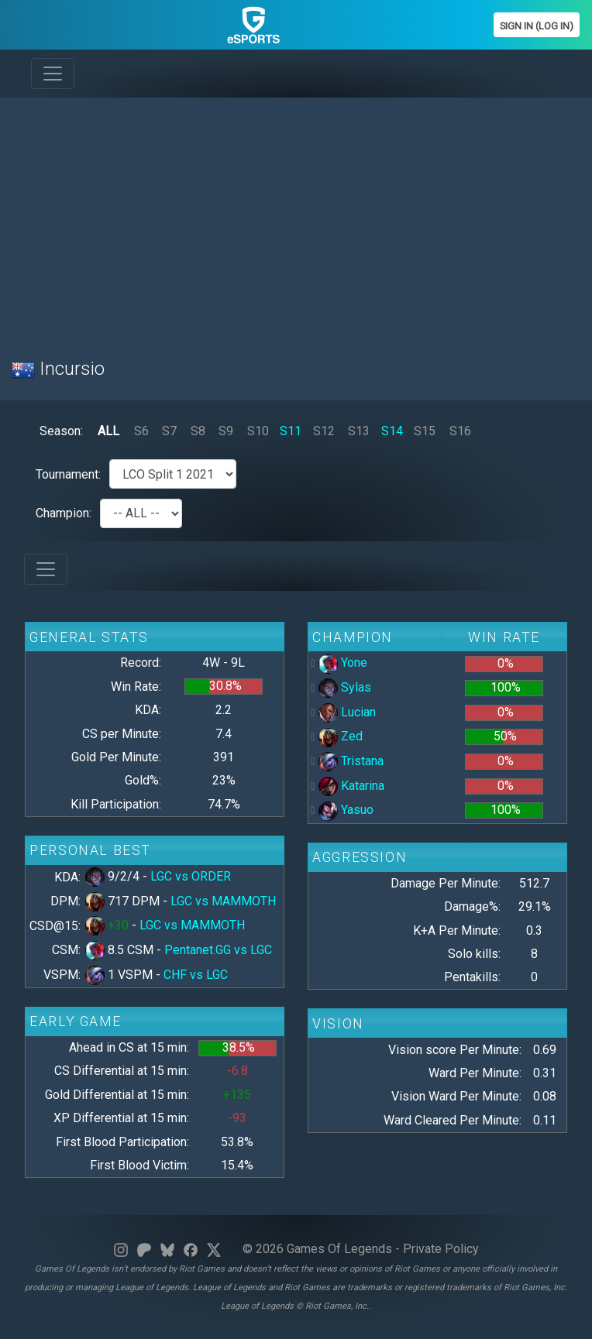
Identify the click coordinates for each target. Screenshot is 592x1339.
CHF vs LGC (195, 974)
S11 (290, 431)
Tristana (351, 761)
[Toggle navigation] (52, 73)
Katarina (351, 785)
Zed (340, 736)
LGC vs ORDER (190, 876)
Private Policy (441, 1248)
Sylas (344, 687)
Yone (342, 662)
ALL (108, 431)
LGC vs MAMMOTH (223, 901)
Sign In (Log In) (536, 26)
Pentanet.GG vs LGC (218, 949)
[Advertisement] (296, 218)
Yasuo (345, 809)
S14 (392, 431)
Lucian (347, 712)
